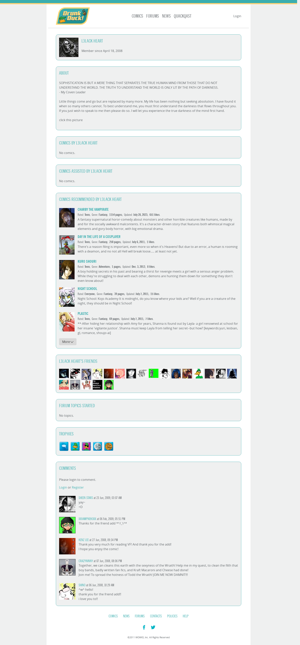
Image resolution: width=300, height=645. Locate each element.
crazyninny (86, 561)
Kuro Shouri (87, 261)
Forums (152, 16)
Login (237, 16)
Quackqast (182, 16)
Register (78, 487)
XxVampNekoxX (87, 519)
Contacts (156, 616)
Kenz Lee (84, 540)
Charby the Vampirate (93, 209)
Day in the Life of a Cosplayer (99, 237)
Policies (172, 616)
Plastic (83, 313)
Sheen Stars (86, 498)
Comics (137, 16)
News (166, 16)
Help (186, 616)
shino (82, 585)
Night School (87, 288)
